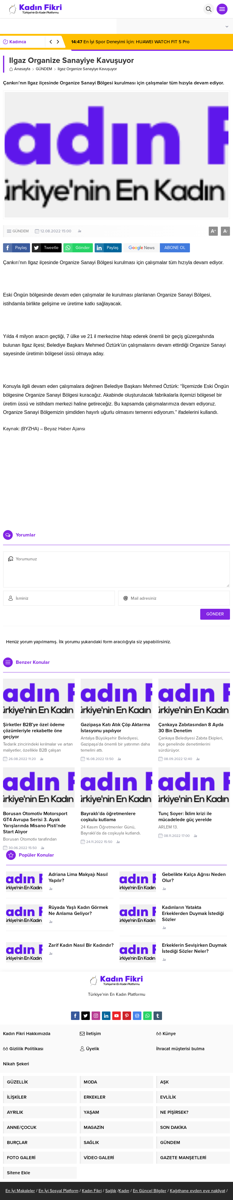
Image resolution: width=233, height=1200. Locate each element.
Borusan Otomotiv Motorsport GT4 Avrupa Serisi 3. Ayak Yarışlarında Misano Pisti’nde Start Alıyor (35, 823)
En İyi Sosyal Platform (58, 1190)
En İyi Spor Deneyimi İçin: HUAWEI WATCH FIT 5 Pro (130, 41)
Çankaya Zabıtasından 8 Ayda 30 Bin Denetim (191, 728)
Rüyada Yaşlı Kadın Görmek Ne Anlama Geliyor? (78, 910)
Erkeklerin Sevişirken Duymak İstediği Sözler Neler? (194, 948)
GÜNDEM (44, 69)
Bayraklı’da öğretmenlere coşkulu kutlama (108, 817)
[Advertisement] (116, 478)
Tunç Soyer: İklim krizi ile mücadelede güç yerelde (185, 817)
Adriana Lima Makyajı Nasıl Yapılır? (78, 877)
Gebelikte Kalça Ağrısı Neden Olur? (194, 877)
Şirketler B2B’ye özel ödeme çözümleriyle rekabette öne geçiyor (34, 731)
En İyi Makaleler (20, 1190)
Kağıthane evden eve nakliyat (197, 1190)
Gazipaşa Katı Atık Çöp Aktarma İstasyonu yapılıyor (115, 728)
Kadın (124, 1190)
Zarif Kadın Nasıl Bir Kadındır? (81, 945)
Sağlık (110, 1190)
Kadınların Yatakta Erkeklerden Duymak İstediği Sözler (193, 913)
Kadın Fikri (92, 1190)
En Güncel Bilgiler (149, 1190)
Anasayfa (19, 69)
